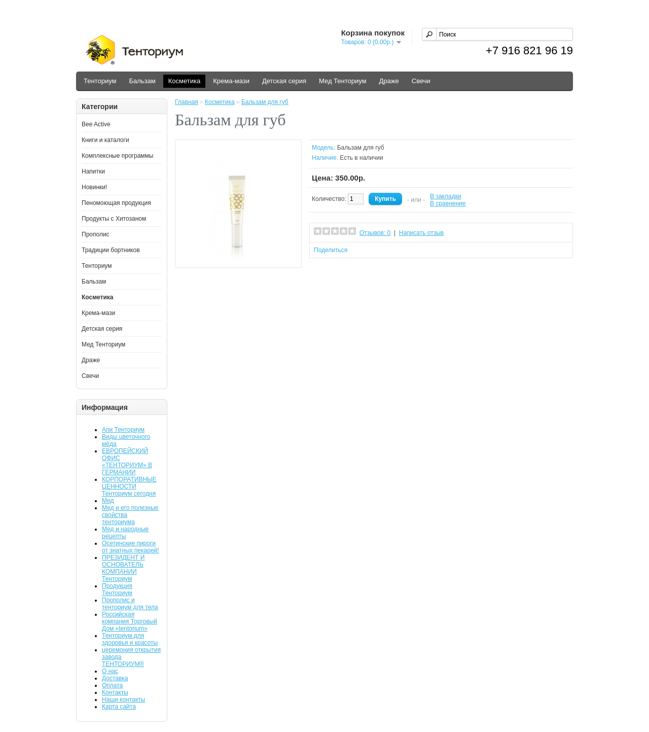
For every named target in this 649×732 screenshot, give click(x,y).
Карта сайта (119, 706)
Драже (389, 81)
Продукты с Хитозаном (114, 218)
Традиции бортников (111, 250)
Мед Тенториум (343, 81)
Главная (186, 102)
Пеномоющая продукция (116, 202)
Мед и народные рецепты (125, 533)
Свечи (421, 81)
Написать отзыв (421, 232)
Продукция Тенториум (117, 589)
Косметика (184, 81)
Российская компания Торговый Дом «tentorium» (129, 621)
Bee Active (96, 124)
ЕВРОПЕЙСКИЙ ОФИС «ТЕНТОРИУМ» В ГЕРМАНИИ (127, 461)
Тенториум (100, 81)
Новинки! (94, 187)
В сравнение (447, 203)
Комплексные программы (117, 155)
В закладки (445, 196)
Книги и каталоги (105, 140)
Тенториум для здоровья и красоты (130, 639)
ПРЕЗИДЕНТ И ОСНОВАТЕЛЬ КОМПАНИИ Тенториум (123, 568)
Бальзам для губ (265, 102)
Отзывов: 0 (375, 232)
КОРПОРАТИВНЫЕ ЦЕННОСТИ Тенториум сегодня (129, 486)
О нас (110, 671)
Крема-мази (231, 81)
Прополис (96, 234)
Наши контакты (123, 699)
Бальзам (142, 81)
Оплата (112, 685)
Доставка (115, 678)
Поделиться (330, 250)
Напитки (93, 171)
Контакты (115, 692)
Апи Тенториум (123, 429)
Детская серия (284, 81)
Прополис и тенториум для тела (130, 604)
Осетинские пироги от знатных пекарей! (130, 547)
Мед (108, 500)
